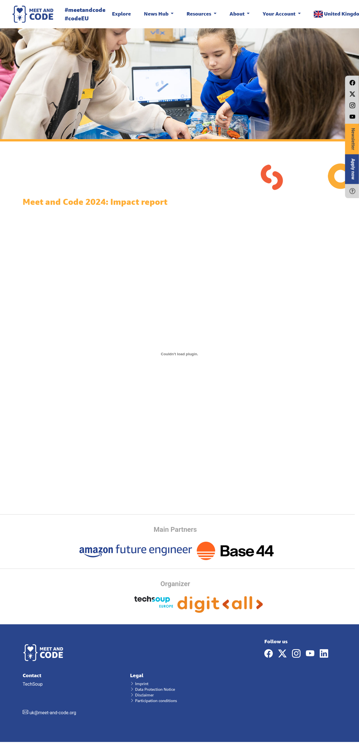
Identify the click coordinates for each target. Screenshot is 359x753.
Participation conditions (153, 700)
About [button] (238, 13)
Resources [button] (199, 13)
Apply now (353, 169)
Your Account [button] (280, 13)
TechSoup (72, 693)
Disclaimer (142, 694)
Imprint (139, 683)
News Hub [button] (157, 13)
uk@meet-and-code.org (52, 712)
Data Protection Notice (152, 689)
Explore (121, 13)
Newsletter (353, 139)
